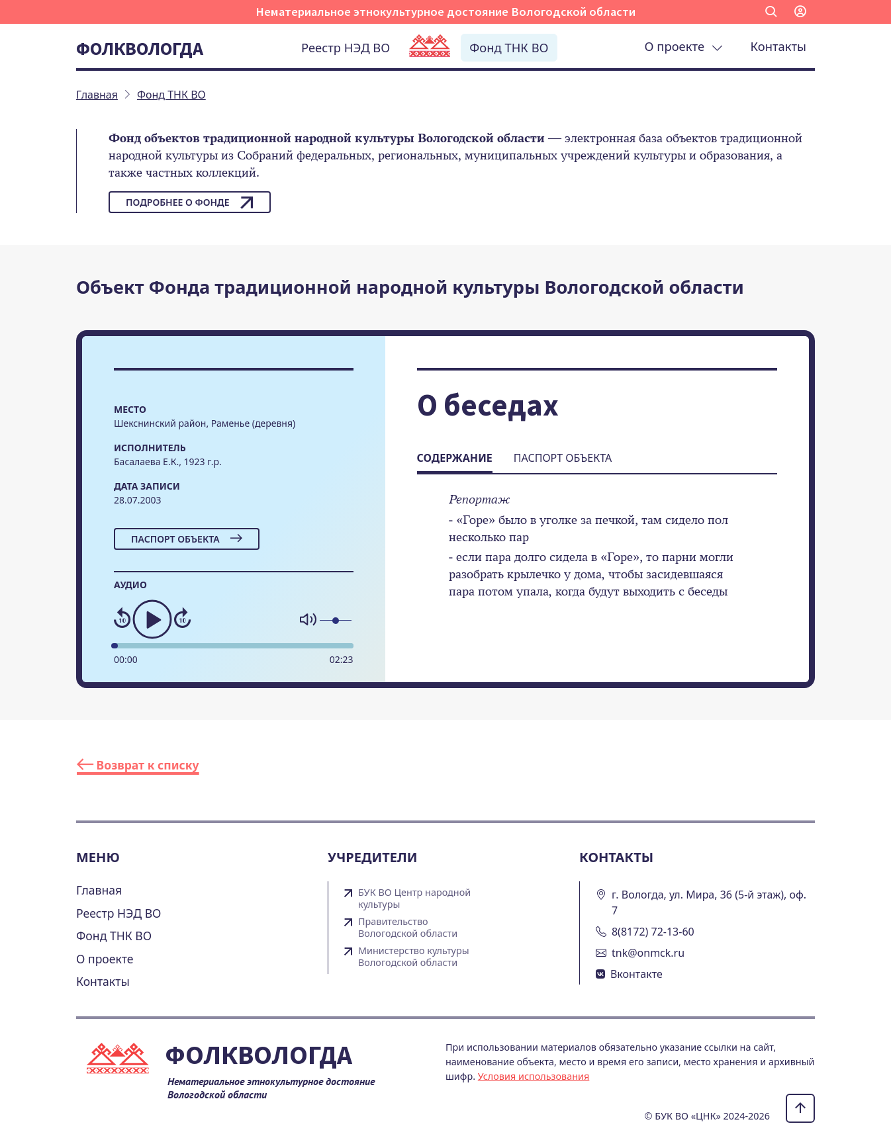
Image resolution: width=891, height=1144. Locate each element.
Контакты (778, 46)
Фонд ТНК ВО (508, 47)
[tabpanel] (597, 554)
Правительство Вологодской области (407, 928)
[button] (771, 12)
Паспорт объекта (186, 539)
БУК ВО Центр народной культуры (414, 898)
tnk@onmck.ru (648, 953)
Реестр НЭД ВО (345, 47)
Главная (99, 890)
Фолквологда (139, 48)
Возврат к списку (138, 765)
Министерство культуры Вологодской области (413, 957)
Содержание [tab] (454, 458)
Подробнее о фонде (190, 202)
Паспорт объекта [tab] (563, 458)
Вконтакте (636, 974)
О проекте (684, 46)
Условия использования (534, 1076)
